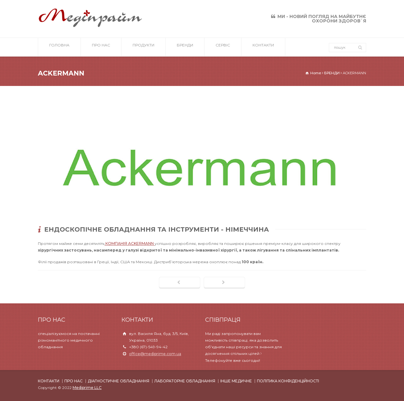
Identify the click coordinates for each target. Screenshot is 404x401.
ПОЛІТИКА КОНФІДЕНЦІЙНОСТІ (288, 381)
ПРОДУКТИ (143, 47)
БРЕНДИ (185, 47)
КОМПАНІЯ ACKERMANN (129, 243)
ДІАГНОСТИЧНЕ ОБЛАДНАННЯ (118, 381)
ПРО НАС (101, 47)
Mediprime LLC (87, 387)
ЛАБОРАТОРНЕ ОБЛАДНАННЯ (184, 381)
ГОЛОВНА (59, 47)
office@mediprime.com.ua (155, 353)
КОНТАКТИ (263, 47)
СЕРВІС (223, 47)
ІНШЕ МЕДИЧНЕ (236, 381)
